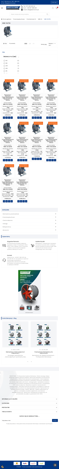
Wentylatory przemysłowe (11, 214)
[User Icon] (53, 8)
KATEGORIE (5, 210)
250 (12, 68)
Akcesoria (6, 230)
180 (12, 63)
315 (12, 71)
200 (12, 66)
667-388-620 (15, 1)
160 (12, 60)
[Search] (27, 14)
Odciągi (5, 223)
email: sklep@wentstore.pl (8, 3)
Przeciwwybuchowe (9, 217)
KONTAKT (54, 2)
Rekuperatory (7, 227)
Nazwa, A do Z (52, 44)
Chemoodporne (8, 220)
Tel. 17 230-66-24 (6, 1)
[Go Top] (55, 465)
